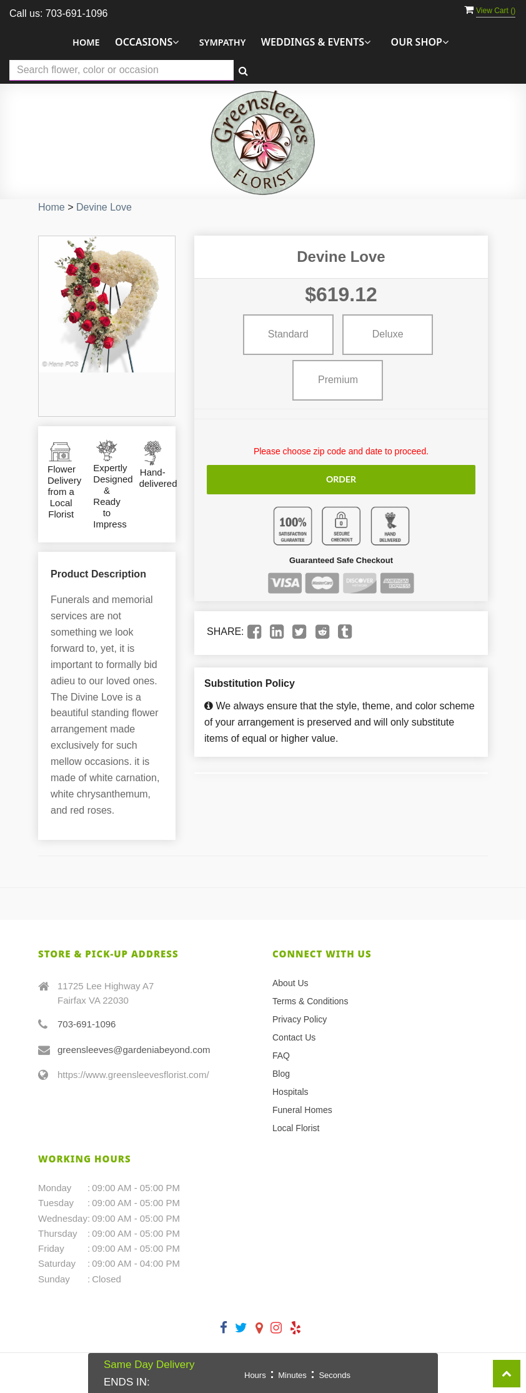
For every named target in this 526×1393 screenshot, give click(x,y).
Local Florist (295, 1128)
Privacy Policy (299, 1019)
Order (341, 479)
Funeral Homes (302, 1110)
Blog (281, 1074)
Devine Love (104, 207)
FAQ (281, 1056)
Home (86, 42)
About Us (290, 983)
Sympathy (222, 42)
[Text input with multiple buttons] (121, 70)
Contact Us (293, 1037)
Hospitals (290, 1092)
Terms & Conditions (310, 1001)
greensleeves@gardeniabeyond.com (134, 1049)
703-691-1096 (86, 1024)
